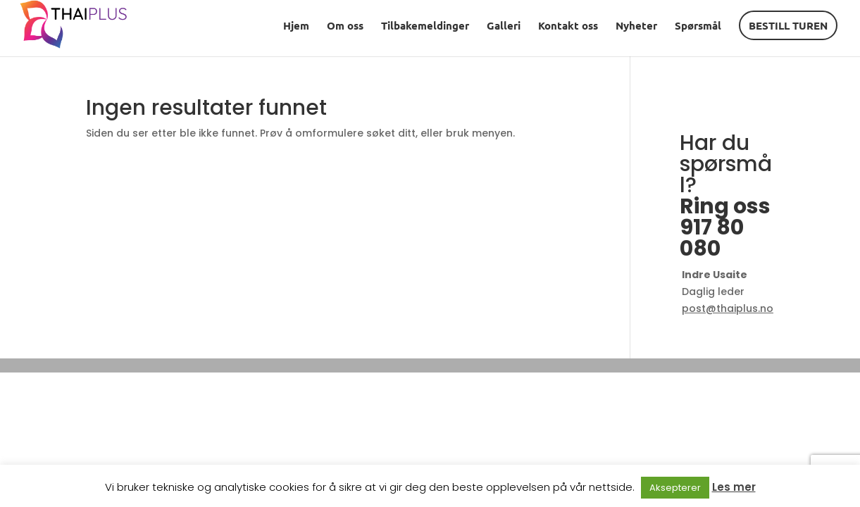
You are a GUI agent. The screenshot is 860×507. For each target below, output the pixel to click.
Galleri (504, 26)
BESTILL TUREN (788, 25)
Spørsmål (698, 26)
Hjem (296, 26)
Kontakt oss (568, 26)
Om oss (345, 26)
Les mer (734, 487)
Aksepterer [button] (675, 487)
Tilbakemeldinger (425, 26)
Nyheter (636, 26)
